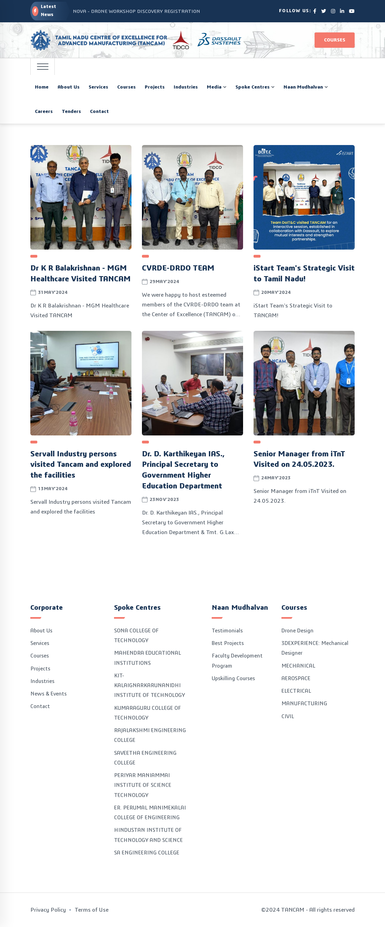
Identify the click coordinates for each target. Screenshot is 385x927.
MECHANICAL (298, 666)
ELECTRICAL (296, 691)
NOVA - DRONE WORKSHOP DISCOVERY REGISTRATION (136, 11)
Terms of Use (91, 910)
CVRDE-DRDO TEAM (178, 268)
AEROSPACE (295, 678)
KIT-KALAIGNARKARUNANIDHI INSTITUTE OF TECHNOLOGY (149, 685)
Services (39, 643)
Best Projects (228, 643)
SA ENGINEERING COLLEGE (146, 853)
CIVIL (287, 716)
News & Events (48, 694)
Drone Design (297, 630)
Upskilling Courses (233, 678)
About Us (41, 630)
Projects (40, 668)
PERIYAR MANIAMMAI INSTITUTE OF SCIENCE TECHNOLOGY (142, 785)
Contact (40, 706)
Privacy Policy (48, 910)
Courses (334, 40)
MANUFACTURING (304, 703)
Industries (42, 681)
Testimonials (227, 630)
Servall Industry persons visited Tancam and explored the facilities (80, 464)
